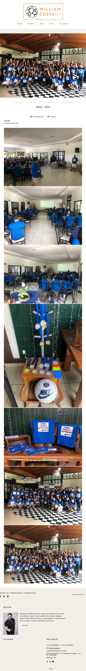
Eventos (31, 24)
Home (20, 24)
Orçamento (64, 24)
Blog (42, 24)
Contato (51, 667)
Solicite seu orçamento (78, 594)
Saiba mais (25, 624)
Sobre (51, 24)
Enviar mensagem (54, 647)
